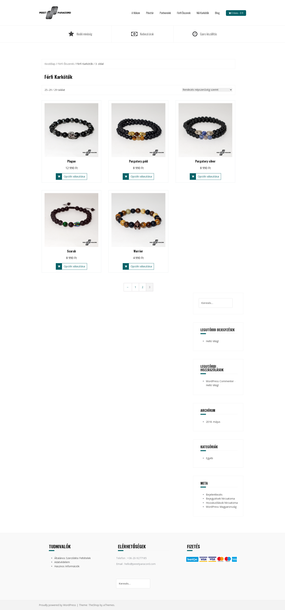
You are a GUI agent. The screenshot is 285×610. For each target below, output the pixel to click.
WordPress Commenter (220, 381)
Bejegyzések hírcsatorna (220, 498)
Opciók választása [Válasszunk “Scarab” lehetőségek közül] (74, 266)
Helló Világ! (212, 341)
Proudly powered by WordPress (57, 605)
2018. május (213, 421)
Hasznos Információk (66, 566)
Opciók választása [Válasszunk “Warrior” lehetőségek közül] (141, 266)
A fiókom (136, 13)
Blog (217, 13)
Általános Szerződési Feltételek (72, 558)
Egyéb (209, 458)
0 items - (237, 13)
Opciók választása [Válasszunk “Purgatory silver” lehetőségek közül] (208, 176)
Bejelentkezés (214, 494)
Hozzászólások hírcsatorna (222, 502)
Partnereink (165, 13)
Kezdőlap (50, 64)
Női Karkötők (203, 13)
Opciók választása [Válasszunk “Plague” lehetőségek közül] (74, 176)
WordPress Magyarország (221, 506)
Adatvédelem (62, 562)
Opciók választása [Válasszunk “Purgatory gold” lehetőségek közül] (141, 176)
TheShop (94, 605)
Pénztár (150, 13)
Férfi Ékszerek (183, 13)
